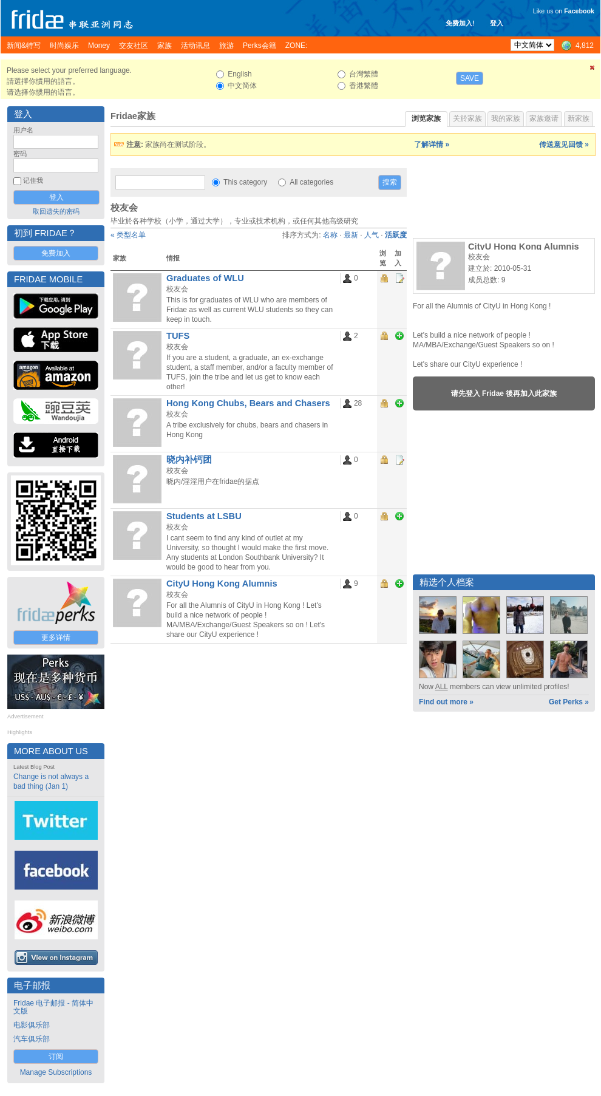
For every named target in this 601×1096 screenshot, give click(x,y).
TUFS (177, 336)
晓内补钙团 (189, 460)
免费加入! (460, 23)
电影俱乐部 (31, 1025)
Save (469, 78)
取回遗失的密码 (56, 211)
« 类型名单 (128, 235)
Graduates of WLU (205, 278)
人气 (371, 235)
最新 (351, 235)
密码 (20, 153)
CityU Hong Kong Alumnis (221, 583)
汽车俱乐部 (31, 1039)
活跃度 (396, 235)
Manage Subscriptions (56, 1072)
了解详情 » (431, 144)
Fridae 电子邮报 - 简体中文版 (53, 1007)
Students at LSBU (204, 516)
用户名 (23, 130)
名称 (330, 235)
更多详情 (55, 637)
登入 (496, 23)
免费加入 (55, 253)
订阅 (56, 1056)
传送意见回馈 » (564, 144)
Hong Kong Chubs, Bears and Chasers (248, 403)
